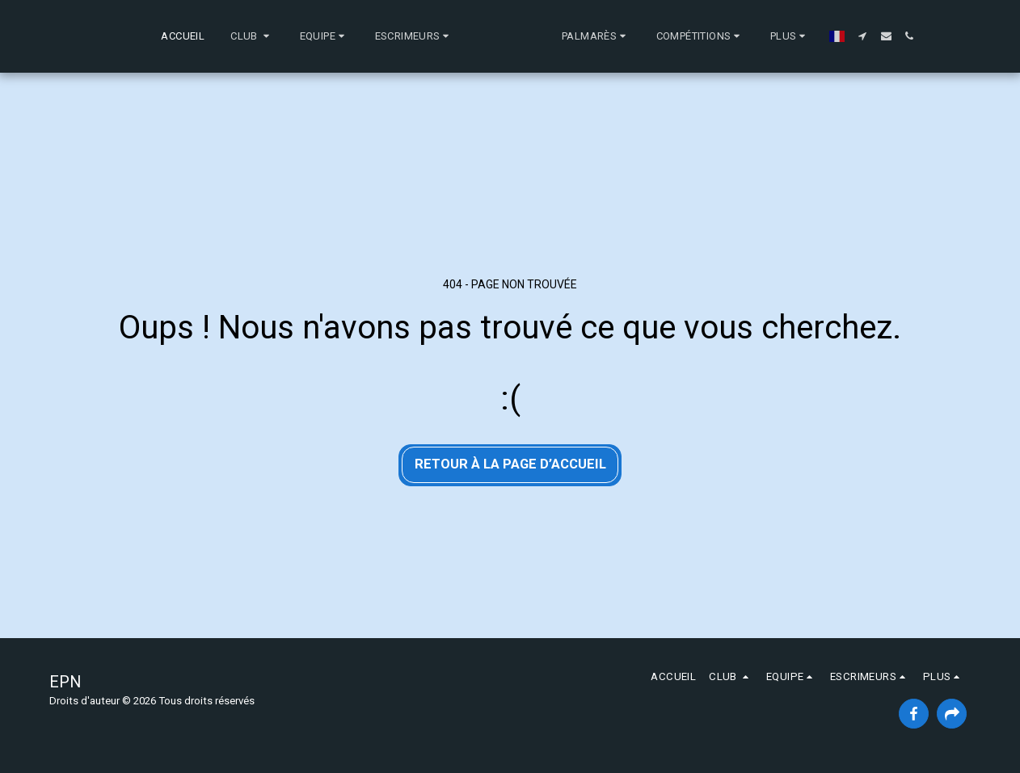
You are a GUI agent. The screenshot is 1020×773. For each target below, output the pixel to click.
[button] (183, 36)
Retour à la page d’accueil (510, 464)
